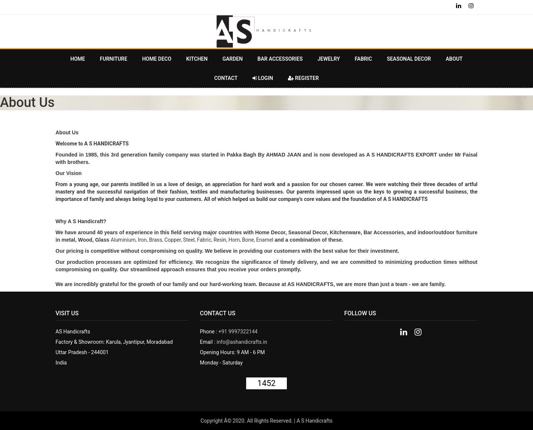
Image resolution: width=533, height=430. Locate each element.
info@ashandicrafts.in (242, 342)
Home (77, 59)
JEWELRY (329, 59)
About (454, 59)
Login (262, 78)
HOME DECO (156, 59)
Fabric (363, 59)
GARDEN (232, 59)
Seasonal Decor (409, 59)
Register (303, 78)
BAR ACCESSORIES (280, 59)
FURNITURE (113, 59)
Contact (226, 78)
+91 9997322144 (238, 332)
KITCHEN (197, 59)
